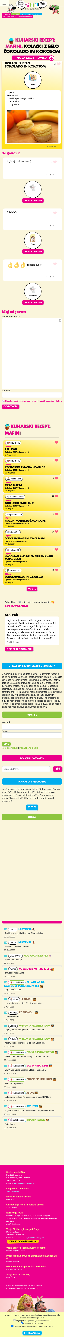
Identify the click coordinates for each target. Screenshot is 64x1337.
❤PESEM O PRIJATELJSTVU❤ (36, 1026)
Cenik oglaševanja (23, 1242)
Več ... (32, 589)
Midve (32, 1093)
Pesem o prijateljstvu (42, 1052)
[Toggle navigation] (4, 3)
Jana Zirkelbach (12, 1191)
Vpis (6, 744)
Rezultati (28, 999)
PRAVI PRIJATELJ (38, 1120)
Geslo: (5, 731)
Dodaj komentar (33, 201)
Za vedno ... (28, 1012)
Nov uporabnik (10, 748)
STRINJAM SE (32, 1333)
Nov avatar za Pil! (38, 956)
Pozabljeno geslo (28, 748)
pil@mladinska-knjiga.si (24, 1183)
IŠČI (58, 769)
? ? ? (32, 807)
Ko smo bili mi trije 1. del (36, 969)
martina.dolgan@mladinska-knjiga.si (29, 1237)
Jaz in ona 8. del (39, 1066)
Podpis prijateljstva (41, 1079)
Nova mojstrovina (32, 57)
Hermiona (26, 929)
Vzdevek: (6, 722)
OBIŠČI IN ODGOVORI (19, 649)
